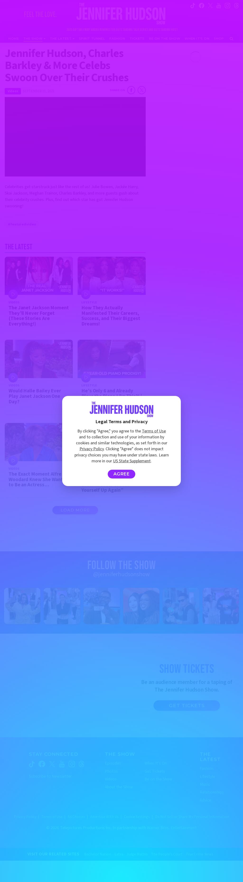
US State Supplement (132, 461)
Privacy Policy (91, 449)
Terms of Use (154, 431)
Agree (121, 474)
